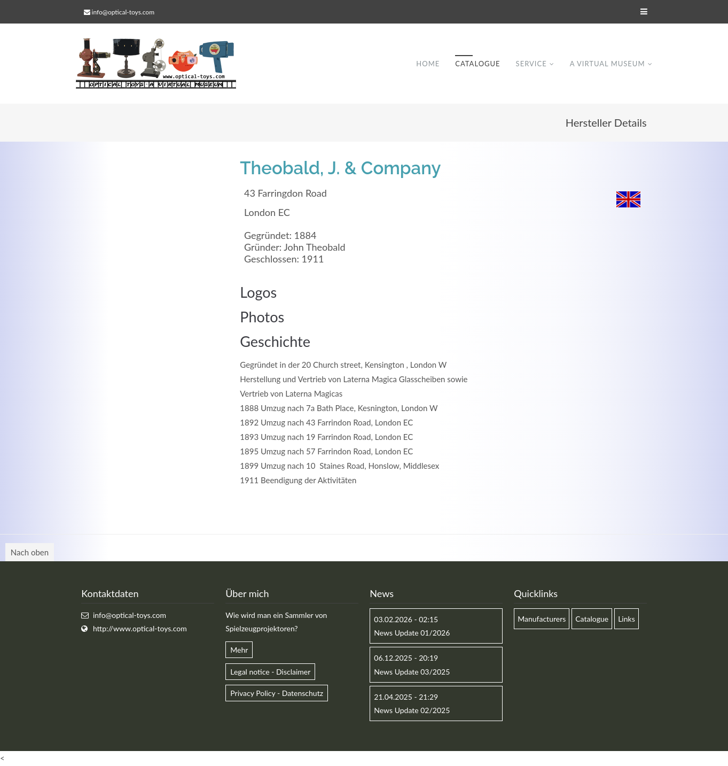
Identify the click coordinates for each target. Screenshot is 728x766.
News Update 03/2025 (412, 671)
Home (428, 63)
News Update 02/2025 (412, 710)
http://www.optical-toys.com (140, 628)
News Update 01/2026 (412, 632)
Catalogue (477, 63)
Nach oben (30, 552)
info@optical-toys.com (123, 12)
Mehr (239, 649)
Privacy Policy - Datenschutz (276, 693)
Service (531, 63)
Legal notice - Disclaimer (270, 671)
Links (626, 618)
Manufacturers (542, 618)
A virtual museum (607, 63)
